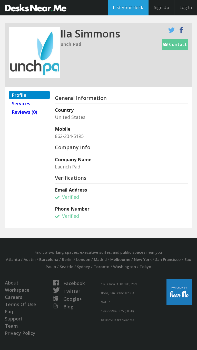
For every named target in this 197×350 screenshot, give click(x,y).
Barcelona (48, 259)
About (11, 283)
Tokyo (145, 266)
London (83, 259)
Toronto (102, 266)
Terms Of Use (20, 304)
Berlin (67, 259)
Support (14, 319)
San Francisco (168, 259)
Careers (13, 297)
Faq (9, 311)
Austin (30, 259)
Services (21, 103)
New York (143, 259)
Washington (124, 266)
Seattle (66, 266)
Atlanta (13, 259)
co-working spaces (60, 252)
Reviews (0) (24, 112)
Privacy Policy (20, 333)
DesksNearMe (35, 8)
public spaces (132, 252)
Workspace (17, 290)
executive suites (95, 252)
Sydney (83, 266)
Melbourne (120, 259)
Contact (175, 44)
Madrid (100, 259)
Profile (19, 95)
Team (11, 326)
